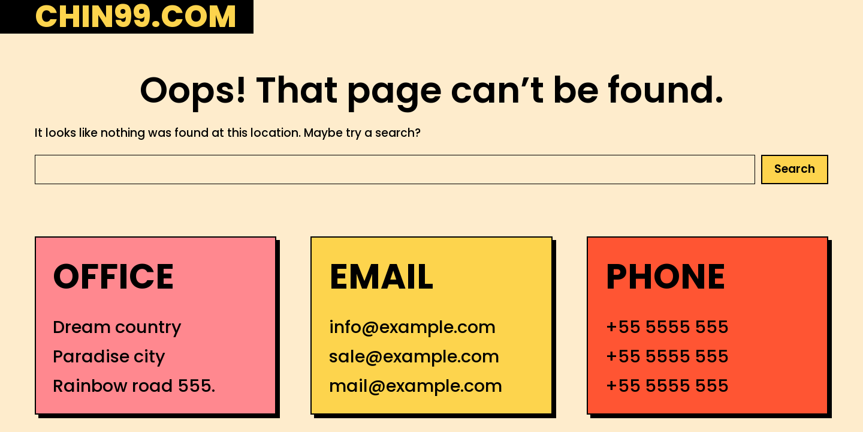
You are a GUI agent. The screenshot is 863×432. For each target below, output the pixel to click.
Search (794, 169)
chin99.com (136, 17)
